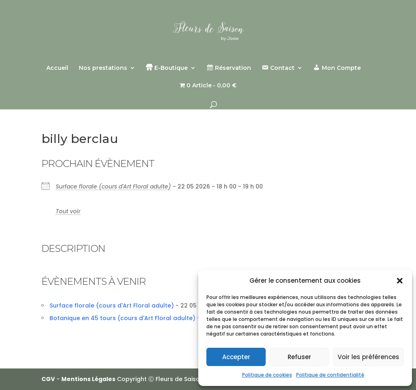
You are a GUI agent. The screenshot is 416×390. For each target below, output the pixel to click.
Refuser (299, 357)
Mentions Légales (88, 379)
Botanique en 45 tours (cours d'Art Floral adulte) (122, 318)
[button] (400, 281)
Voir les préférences (368, 357)
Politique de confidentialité (330, 374)
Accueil (57, 68)
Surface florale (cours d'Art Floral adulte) (113, 186)
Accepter (236, 357)
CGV (48, 379)
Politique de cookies (267, 374)
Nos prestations (103, 68)
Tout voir (68, 211)
